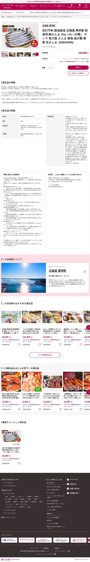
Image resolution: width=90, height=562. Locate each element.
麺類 (36, 499)
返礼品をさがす (34, 6)
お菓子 (29, 499)
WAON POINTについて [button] (88, 61)
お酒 (16, 499)
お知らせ (71, 484)
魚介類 (13, 496)
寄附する (78, 67)
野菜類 (36, 496)
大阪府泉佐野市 (27, 409)
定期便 (21, 507)
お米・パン (21, 496)
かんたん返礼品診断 (52, 500)
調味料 (15, 501)
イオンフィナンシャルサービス (45, 554)
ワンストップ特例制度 (53, 517)
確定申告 (49, 520)
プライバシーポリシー (61, 551)
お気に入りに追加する (76, 73)
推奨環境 (46, 548)
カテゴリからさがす (8, 493)
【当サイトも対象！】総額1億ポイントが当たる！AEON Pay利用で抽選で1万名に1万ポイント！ (56, 12)
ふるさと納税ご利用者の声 (54, 506)
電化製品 (33, 501)
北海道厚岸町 (5, 344)
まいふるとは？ (51, 493)
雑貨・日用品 (24, 501)
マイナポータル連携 (52, 523)
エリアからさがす (8, 483)
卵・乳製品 (8, 499)
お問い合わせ (73, 488)
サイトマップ (34, 548)
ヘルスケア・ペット (10, 507)
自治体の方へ (73, 493)
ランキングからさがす (9, 510)
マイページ (72, 479)
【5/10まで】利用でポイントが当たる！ (44, 1)
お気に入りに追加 (84, 271)
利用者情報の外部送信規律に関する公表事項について (34, 551)
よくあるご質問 (51, 509)
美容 (41, 501)
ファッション (9, 504)
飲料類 (22, 499)
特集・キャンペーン (45, 6)
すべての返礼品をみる (45, 355)
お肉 (6, 496)
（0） (54, 46)
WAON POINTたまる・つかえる (56, 503)
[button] (37, 54)
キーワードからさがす (9, 486)
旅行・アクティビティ (22, 504)
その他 (28, 507)
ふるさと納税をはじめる (59, 6)
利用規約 (56, 548)
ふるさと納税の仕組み (53, 489)
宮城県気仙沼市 (6, 409)
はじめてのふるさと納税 (53, 486)
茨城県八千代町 (68, 409)
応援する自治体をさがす (21, 6)
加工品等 (7, 501)
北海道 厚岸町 (48, 25)
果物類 (29, 496)
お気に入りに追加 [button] (19, 344)
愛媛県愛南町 (47, 409)
